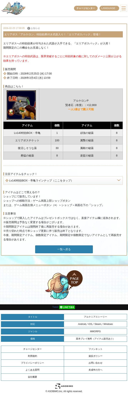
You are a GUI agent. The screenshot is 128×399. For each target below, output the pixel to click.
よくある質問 (32, 369)
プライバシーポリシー (32, 363)
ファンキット (95, 349)
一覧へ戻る (64, 249)
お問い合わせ (95, 363)
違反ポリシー (95, 356)
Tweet (55, 307)
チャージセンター (85, 8)
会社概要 (32, 377)
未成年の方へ (95, 369)
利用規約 (32, 356)
